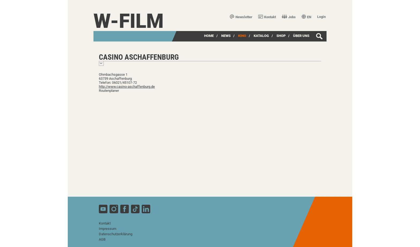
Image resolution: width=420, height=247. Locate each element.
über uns (301, 36)
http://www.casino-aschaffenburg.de (127, 87)
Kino (242, 36)
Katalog (261, 36)
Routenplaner (109, 91)
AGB (102, 239)
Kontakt (267, 17)
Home (209, 36)
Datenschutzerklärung (115, 234)
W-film (128, 21)
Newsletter (241, 17)
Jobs (289, 17)
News (226, 36)
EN (306, 17)
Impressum (107, 229)
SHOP (281, 36)
